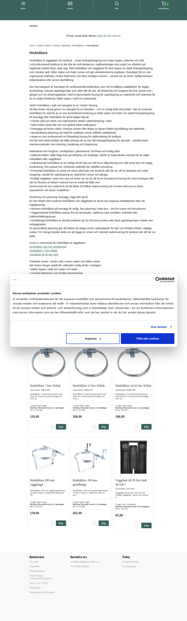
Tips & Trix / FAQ (39, 583)
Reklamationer (37, 571)
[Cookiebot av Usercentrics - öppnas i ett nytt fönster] (158, 279)
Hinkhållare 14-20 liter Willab (133, 385)
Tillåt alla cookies (147, 338)
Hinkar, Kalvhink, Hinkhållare (68, 45)
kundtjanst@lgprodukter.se (84, 561)
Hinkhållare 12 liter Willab (89, 385)
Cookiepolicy (129, 566)
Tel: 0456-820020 (79, 566)
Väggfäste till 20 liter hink (44, 254)
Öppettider (35, 587)
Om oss (34, 561)
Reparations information (42, 592)
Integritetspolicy (130, 561)
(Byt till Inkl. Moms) (109, 35)
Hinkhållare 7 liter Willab (43, 250)
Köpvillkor (35, 566)
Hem (32, 45)
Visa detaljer (159, 326)
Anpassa (93, 338)
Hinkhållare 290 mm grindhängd (48, 246)
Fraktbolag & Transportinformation (41, 577)
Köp (61, 427)
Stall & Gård (44, 45)
